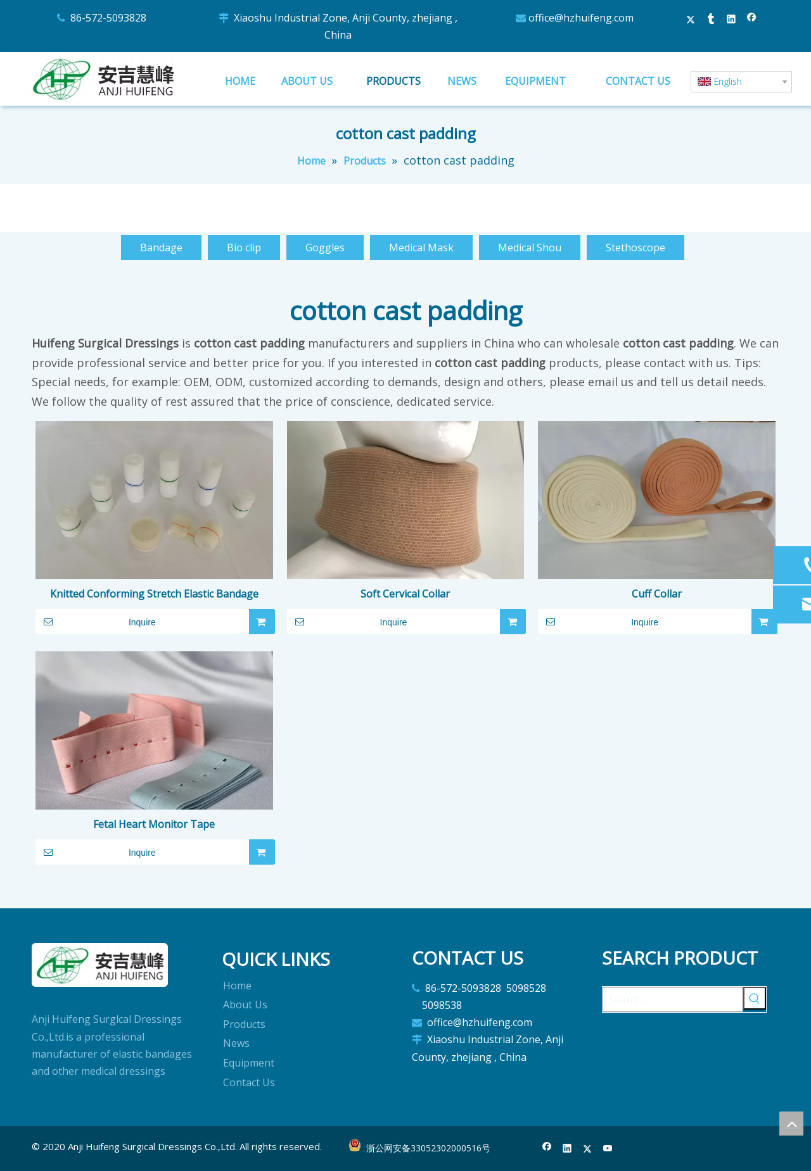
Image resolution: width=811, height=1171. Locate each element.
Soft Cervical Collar (405, 594)
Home (237, 986)
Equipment (248, 1063)
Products (244, 1024)
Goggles (325, 247)
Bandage (161, 247)
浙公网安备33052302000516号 (428, 1148)
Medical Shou (529, 247)
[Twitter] (588, 1149)
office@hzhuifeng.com (481, 1022)
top (791, 1124)
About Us (245, 1004)
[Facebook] (547, 1149)
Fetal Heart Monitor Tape (154, 824)
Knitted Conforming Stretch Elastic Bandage (154, 594)
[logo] (100, 965)
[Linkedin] (567, 1149)
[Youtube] (608, 1149)
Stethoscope (635, 247)
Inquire (95, 621)
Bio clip (244, 247)
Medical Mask (421, 247)
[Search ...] (673, 999)
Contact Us (249, 1082)
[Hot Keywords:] (754, 998)
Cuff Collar (657, 594)
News (236, 1043)
